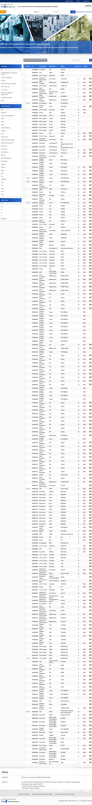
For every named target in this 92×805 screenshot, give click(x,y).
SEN (2, 173)
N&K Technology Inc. (6, 158)
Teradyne (3, 179)
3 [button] (46, 52)
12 (1, 215)
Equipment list (69, 1)
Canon (2, 124)
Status (29, 66)
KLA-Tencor (4, 149)
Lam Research (5, 152)
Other (2, 100)
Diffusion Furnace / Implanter (8, 83)
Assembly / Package (6, 97)
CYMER (3, 131)
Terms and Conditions (23, 794)
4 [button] (48, 52)
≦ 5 (2, 206)
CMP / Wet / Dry (5, 86)
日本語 (88, 6)
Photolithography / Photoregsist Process (9, 73)
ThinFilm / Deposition (6, 77)
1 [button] (43, 52)
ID (33, 66)
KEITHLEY (4, 146)
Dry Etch (3, 80)
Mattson (3, 155)
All (1, 69)
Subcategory (43, 66)
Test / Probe (4, 89)
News (78, 1)
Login (35, 12)
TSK (2, 185)
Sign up (3, 11)
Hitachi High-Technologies (8, 140)
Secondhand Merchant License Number (42, 794)
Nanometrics (4, 161)
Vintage (85, 66)
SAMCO (3, 167)
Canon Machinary (5, 127)
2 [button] (45, 52)
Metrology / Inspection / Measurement (7, 93)
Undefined (3, 218)
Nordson (3, 164)
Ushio (2, 191)
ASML (2, 121)
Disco (2, 134)
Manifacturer (53, 66)
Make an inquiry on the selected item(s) (35, 60)
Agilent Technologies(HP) (7, 115)
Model (63, 66)
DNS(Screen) (4, 137)
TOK (2, 182)
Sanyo (2, 170)
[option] (46, 34)
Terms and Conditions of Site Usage (64, 794)
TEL (2, 176)
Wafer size (78, 66)
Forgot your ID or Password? (84, 12)
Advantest (3, 112)
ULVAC (3, 188)
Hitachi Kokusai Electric (7, 143)
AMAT (2, 118)
